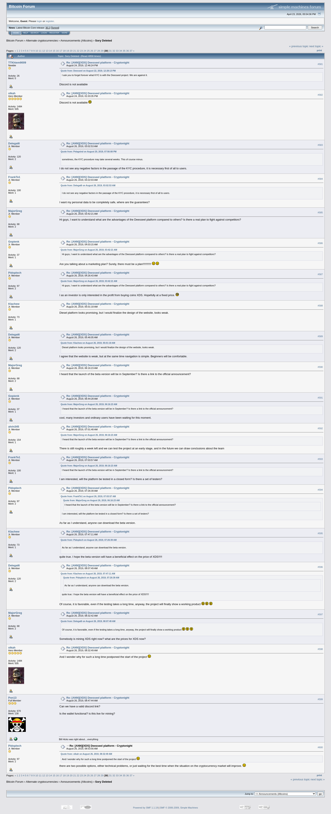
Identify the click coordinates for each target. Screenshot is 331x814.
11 (40, 50)
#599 (320, 699)
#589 (320, 336)
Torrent (55, 27)
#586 (320, 243)
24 (84, 50)
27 (95, 50)
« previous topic (298, 46)
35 (124, 50)
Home (16, 33)
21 (74, 50)
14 (50, 50)
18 (64, 50)
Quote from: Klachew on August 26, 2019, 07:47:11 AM (88, 574)
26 (91, 50)
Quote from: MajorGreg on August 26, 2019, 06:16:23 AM (89, 404)
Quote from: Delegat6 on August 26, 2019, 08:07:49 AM (88, 621)
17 (60, 50)
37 (131, 50)
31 (110, 50)
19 (67, 50)
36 (127, 50)
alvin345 (13, 426)
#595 (320, 533)
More (64, 33)
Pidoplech (14, 272)
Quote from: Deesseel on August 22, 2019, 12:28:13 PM (88, 71)
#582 (320, 95)
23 (81, 50)
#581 (320, 64)
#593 (320, 459)
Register (54, 33)
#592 (320, 428)
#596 (320, 567)
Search (35, 33)
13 (47, 50)
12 (43, 50)
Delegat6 (14, 143)
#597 (320, 614)
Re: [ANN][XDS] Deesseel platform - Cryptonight (97, 62)
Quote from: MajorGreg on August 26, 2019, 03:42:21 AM (89, 250)
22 (78, 50)
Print (319, 50)
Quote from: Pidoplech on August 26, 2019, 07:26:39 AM (89, 540)
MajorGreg (15, 210)
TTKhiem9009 (17, 62)
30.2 (47, 27)
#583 (320, 145)
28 (98, 50)
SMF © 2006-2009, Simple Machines (179, 807)
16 (57, 50)
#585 (320, 212)
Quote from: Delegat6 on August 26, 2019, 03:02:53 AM (88, 185)
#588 (320, 305)
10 (36, 50)
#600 (320, 747)
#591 (320, 397)
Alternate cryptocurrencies (42, 40)
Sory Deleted (103, 40)
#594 (320, 489)
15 (54, 50)
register (50, 21)
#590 (320, 367)
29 (102, 50)
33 (117, 50)
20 (71, 50)
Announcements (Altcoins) (76, 40)
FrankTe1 (14, 177)
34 (120, 50)
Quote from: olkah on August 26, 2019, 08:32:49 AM (86, 754)
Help (25, 33)
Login (44, 33)
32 (113, 50)
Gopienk (13, 241)
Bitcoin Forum (14, 40)
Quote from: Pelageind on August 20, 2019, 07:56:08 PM (88, 151)
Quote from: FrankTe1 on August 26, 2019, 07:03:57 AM (88, 496)
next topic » (316, 46)
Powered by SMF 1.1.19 (145, 807)
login (39, 21)
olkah (11, 93)
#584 (320, 179)
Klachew (13, 303)
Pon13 (12, 697)
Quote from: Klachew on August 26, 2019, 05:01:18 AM (88, 343)
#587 (320, 274)
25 (88, 50)
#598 (320, 649)
